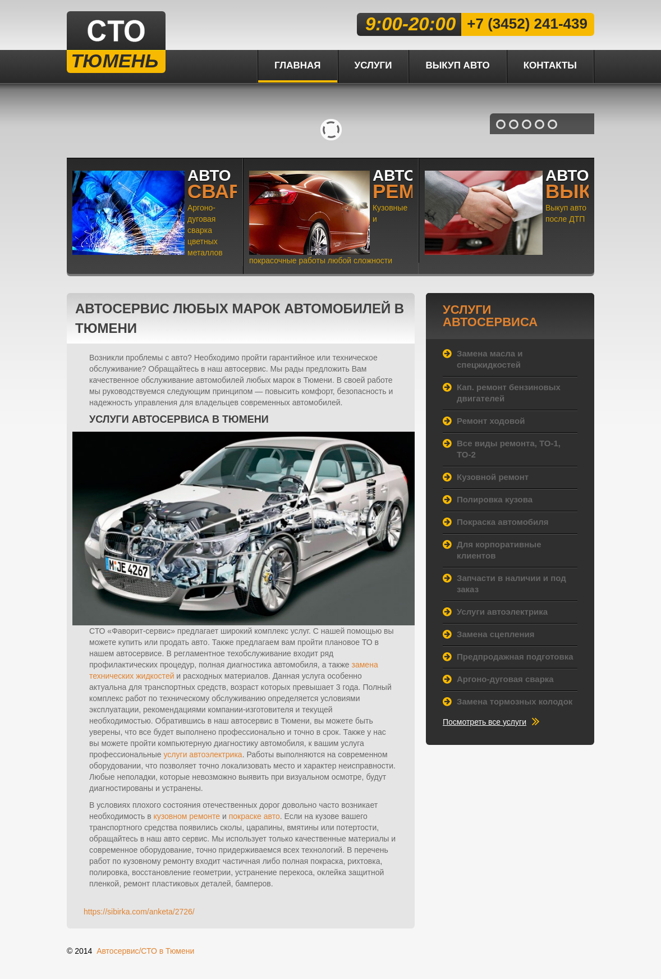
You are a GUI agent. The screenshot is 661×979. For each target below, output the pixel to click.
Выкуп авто (457, 65)
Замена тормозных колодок (514, 701)
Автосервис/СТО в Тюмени (145, 950)
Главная (297, 65)
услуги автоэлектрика (203, 754)
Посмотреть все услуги (484, 721)
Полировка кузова (495, 499)
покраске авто (254, 816)
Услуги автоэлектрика (502, 611)
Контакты (550, 65)
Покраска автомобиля (503, 522)
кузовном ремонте (187, 816)
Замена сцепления (495, 634)
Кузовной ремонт (493, 477)
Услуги (373, 65)
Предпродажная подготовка (515, 656)
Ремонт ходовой (491, 421)
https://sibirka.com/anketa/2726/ (139, 911)
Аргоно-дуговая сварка (505, 679)
